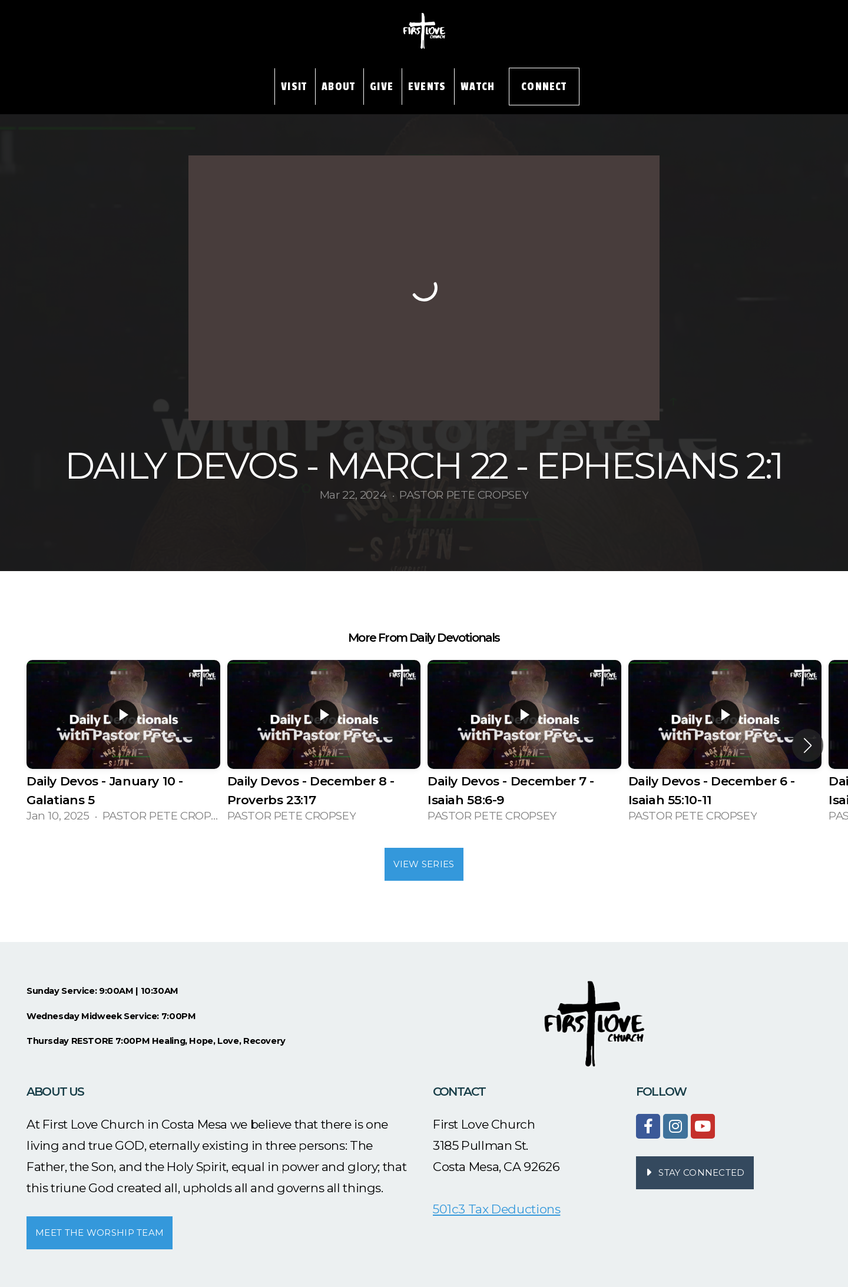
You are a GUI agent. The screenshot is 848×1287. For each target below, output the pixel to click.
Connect (544, 86)
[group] (123, 745)
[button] (808, 745)
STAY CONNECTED (693, 1172)
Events (427, 86)
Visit (294, 86)
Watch (478, 86)
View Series (423, 864)
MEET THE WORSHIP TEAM (99, 1232)
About (338, 86)
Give (381, 86)
